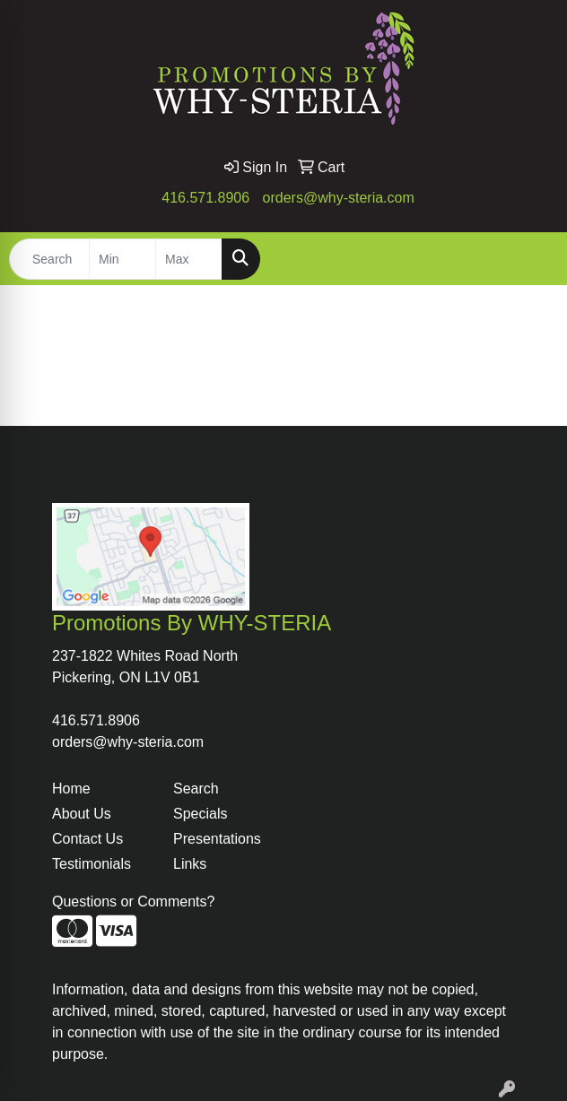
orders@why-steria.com (338, 197)
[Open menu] (531, 259)
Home (71, 788)
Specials (200, 813)
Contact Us (87, 838)
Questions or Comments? (133, 901)
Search (196, 788)
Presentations (217, 838)
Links (189, 863)
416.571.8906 (205, 197)
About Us (81, 813)
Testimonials (91, 863)
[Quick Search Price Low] (122, 259)
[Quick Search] (49, 259)
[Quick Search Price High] (188, 259)
